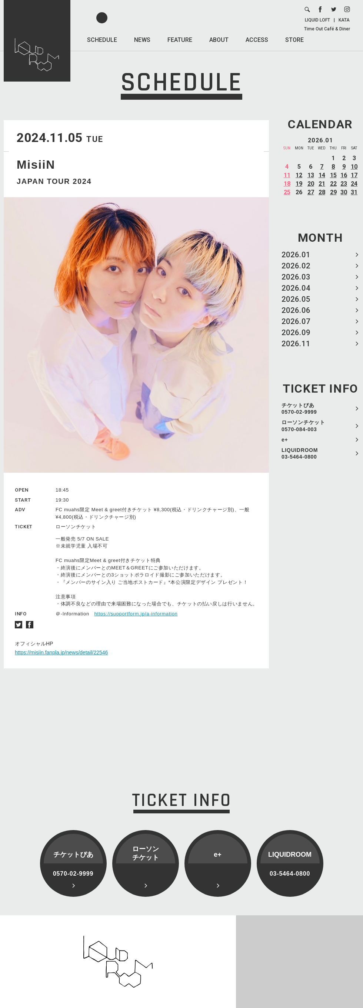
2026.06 (296, 310)
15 (333, 175)
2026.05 (296, 299)
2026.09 (296, 332)
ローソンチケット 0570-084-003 (303, 425)
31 (354, 192)
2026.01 (296, 254)
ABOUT (219, 39)
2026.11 (296, 343)
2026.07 (296, 321)
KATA (344, 20)
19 (299, 183)
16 (343, 175)
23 (343, 183)
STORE (294, 39)
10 (354, 166)
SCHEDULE (102, 39)
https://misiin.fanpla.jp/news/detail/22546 (61, 652)
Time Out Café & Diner (327, 29)
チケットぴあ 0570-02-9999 (299, 408)
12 (299, 175)
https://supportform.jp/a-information (135, 614)
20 (310, 183)
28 (322, 192)
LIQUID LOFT (317, 20)
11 (287, 175)
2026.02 (296, 266)
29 (333, 192)
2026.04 (296, 288)
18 (287, 183)
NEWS (142, 39)
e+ (285, 440)
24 (354, 183)
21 (322, 183)
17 (354, 175)
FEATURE (179, 39)
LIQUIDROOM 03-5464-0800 (300, 453)
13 (310, 175)
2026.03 (296, 277)
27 (310, 192)
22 (333, 183)
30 (343, 192)
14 (322, 175)
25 (287, 192)
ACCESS (257, 39)
